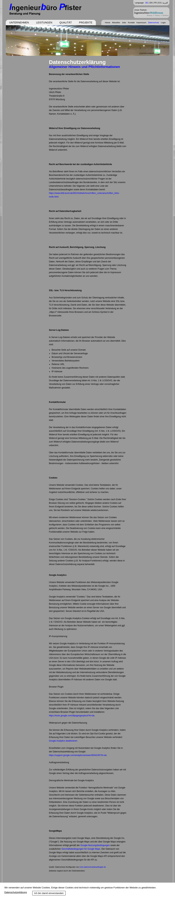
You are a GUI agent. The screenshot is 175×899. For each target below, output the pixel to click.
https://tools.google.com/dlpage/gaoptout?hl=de (72, 715)
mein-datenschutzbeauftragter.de (92, 867)
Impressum (141, 22)
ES (159, 3)
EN (151, 3)
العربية (165, 3)
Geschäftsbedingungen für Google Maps (80, 849)
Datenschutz (153, 22)
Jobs (124, 22)
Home (107, 22)
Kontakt (131, 22)
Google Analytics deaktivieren (63, 741)
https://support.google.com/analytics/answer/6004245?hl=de (78, 755)
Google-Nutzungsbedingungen (95, 845)
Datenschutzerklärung (15, 892)
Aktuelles (116, 22)
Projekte (85, 22)
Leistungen (44, 22)
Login (163, 22)
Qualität (65, 22)
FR (155, 3)
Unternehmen (19, 22)
